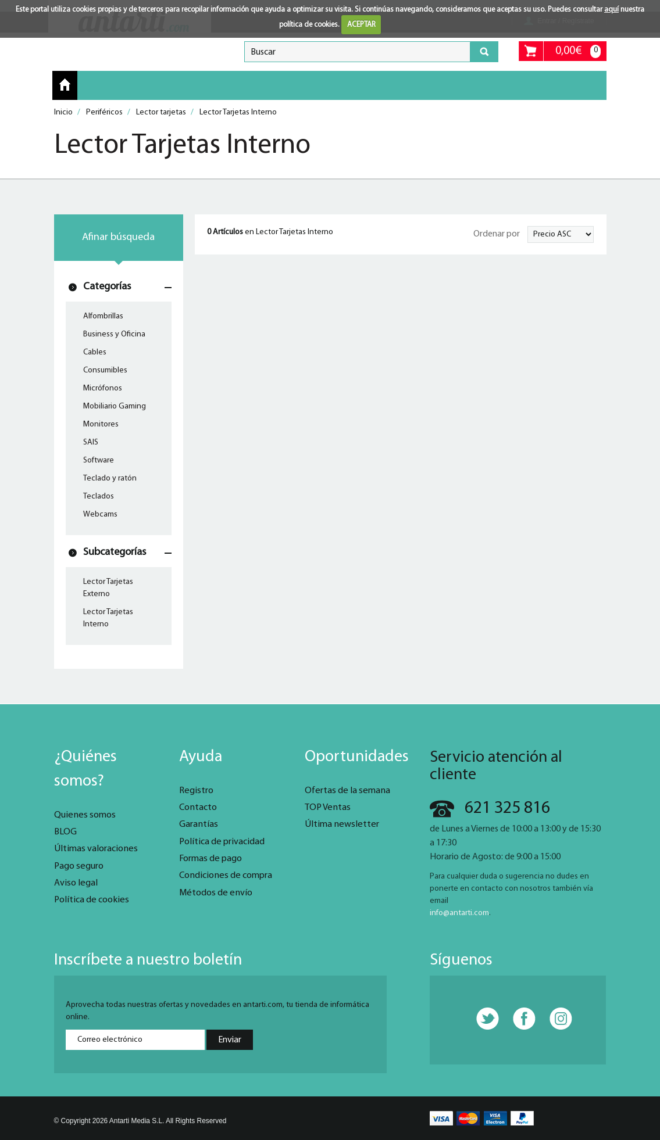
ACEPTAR (361, 24)
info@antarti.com (459, 913)
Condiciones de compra (225, 875)
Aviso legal (76, 883)
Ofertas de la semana (347, 790)
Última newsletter (342, 824)
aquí (611, 9)
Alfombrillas (103, 316)
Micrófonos (102, 388)
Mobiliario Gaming (114, 406)
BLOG (65, 832)
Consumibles (105, 370)
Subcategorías (114, 552)
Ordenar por (496, 234)
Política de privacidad (222, 842)
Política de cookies (91, 900)
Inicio (64, 84)
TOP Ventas (328, 807)
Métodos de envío (215, 893)
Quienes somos (85, 815)
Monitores (101, 424)
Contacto (198, 807)
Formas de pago (210, 858)
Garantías (198, 824)
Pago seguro (79, 866)
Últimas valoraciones (96, 849)
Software (98, 460)
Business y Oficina (114, 334)
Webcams (100, 514)
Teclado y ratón (110, 478)
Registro (196, 790)
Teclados (98, 496)
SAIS (90, 442)
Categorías (107, 286)
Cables (94, 352)
